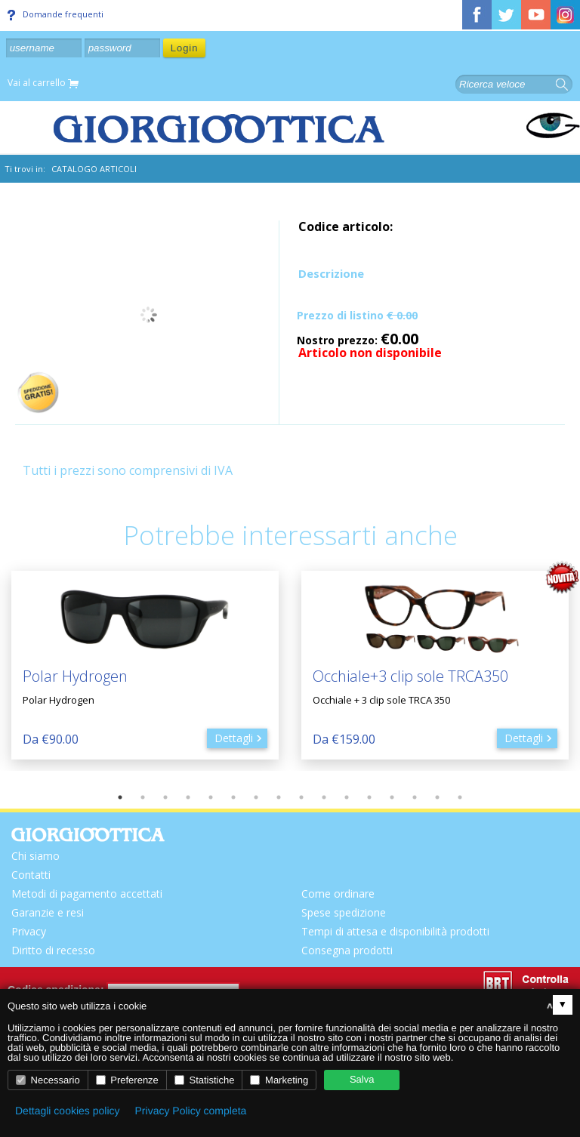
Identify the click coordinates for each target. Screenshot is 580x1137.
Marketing (279, 1080)
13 (392, 797)
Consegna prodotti (347, 950)
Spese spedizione (343, 912)
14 (414, 797)
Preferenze (127, 1080)
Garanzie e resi (47, 912)
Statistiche (204, 1080)
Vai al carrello (43, 83)
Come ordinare (338, 893)
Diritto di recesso (53, 950)
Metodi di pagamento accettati (86, 893)
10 (324, 797)
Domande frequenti (55, 14)
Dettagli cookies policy (67, 1111)
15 (437, 797)
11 (346, 797)
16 (459, 797)
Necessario (48, 1080)
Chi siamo (35, 856)
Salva (362, 1079)
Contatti (31, 874)
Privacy (28, 931)
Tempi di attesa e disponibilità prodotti (395, 931)
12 (369, 797)
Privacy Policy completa (191, 1111)
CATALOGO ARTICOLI (94, 168)
